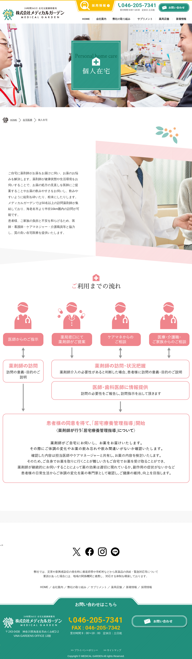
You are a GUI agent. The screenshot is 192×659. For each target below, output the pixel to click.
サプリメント (145, 18)
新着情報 (181, 18)
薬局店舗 (164, 18)
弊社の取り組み (121, 18)
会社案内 (101, 18)
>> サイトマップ (112, 650)
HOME (44, 587)
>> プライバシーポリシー (84, 650)
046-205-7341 (139, 5)
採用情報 (146, 587)
